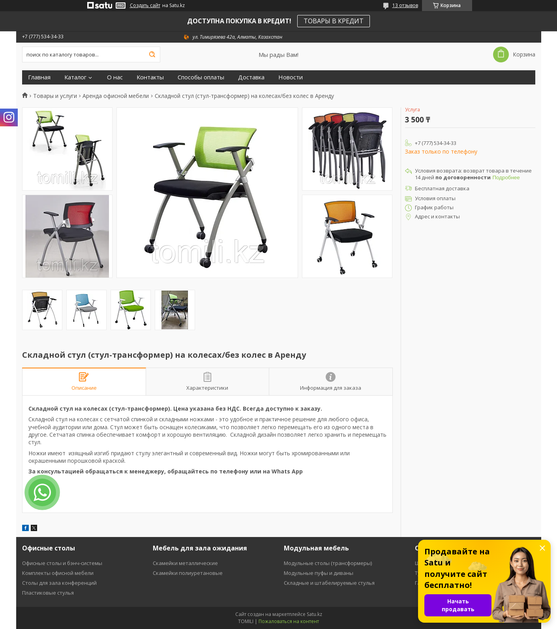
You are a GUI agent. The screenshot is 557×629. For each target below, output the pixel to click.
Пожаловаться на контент (289, 621)
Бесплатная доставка (442, 188)
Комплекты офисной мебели (58, 572)
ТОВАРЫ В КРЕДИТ (334, 21)
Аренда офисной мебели (116, 96)
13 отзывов (405, 5)
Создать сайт (145, 5)
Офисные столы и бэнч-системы (62, 563)
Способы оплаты (201, 77)
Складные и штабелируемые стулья (329, 582)
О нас (115, 77)
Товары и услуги (55, 96)
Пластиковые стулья (48, 592)
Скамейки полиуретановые (188, 572)
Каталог (75, 77)
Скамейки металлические (185, 563)
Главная (39, 77)
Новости (290, 77)
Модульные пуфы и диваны (318, 572)
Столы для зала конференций (59, 582)
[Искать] (152, 54)
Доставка (251, 77)
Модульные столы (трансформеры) (328, 563)
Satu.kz (314, 614)
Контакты (150, 77)
